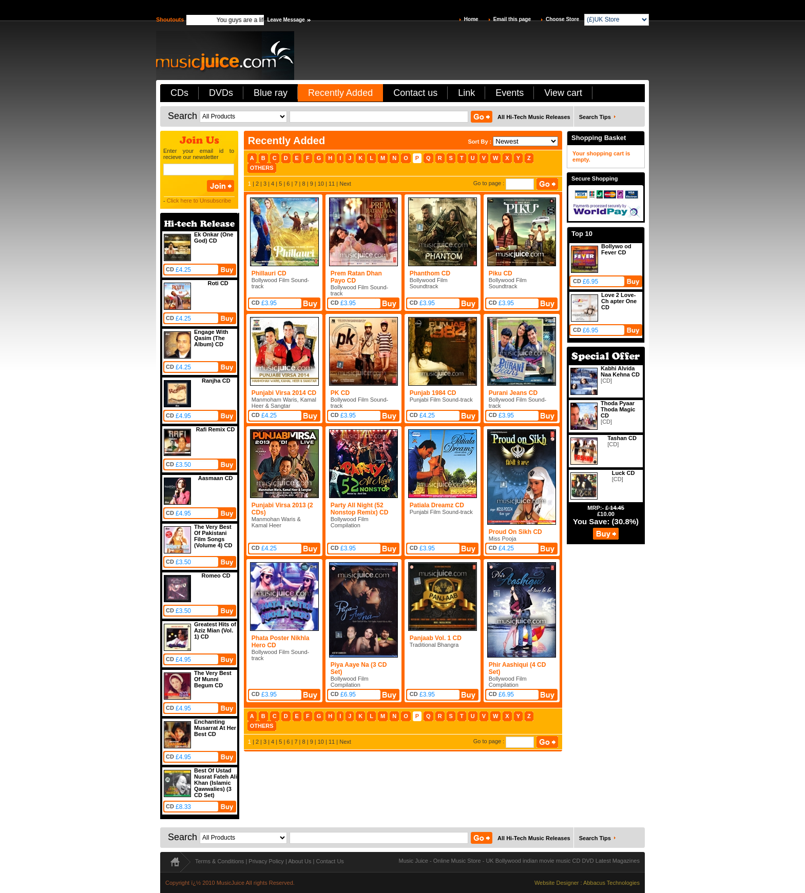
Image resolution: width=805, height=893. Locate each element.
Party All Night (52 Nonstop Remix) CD (360, 509)
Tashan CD (622, 438)
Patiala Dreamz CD (437, 505)
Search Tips (595, 117)
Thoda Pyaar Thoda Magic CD (618, 409)
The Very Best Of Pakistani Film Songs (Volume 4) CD (213, 536)
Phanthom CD (430, 273)
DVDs (221, 93)
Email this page (512, 19)
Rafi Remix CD (215, 429)
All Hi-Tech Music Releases (533, 117)
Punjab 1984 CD (433, 392)
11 (332, 184)
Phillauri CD (269, 273)
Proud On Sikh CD (515, 531)
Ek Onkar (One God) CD (213, 237)
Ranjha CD (216, 381)
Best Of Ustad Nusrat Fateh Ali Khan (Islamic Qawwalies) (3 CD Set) (215, 782)
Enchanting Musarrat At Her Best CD (215, 728)
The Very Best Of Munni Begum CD (213, 679)
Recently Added (340, 93)
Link (466, 93)
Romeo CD (216, 575)
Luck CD (623, 473)
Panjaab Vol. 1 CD (436, 638)
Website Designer (556, 883)
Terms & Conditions (219, 861)
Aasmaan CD (215, 478)
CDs (179, 93)
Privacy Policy (265, 861)
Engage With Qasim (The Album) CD (211, 338)
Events (509, 93)
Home (471, 19)
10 (321, 184)
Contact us (415, 93)
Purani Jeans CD (513, 392)
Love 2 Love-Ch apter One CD (619, 301)
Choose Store (562, 19)
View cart (563, 93)
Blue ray (271, 93)
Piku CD (500, 273)
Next (345, 184)
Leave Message (285, 20)
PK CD (340, 392)
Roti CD (217, 283)
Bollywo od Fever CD (616, 249)
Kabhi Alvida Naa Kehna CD (620, 371)
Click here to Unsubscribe (199, 200)
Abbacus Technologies (611, 883)
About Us (299, 861)
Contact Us (329, 861)
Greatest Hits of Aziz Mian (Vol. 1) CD (215, 630)
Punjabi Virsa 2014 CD (284, 392)
